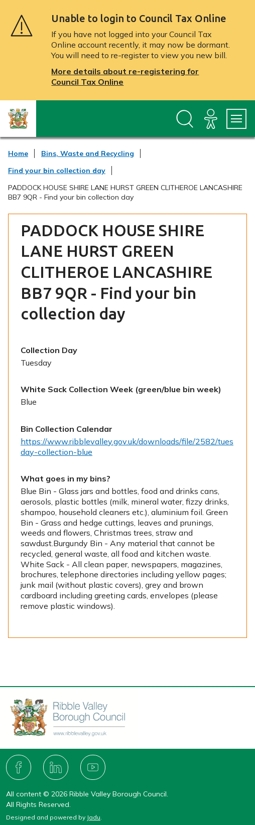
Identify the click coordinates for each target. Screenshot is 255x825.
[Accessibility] (210, 119)
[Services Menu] (236, 119)
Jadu (93, 817)
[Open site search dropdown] (184, 119)
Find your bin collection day (56, 170)
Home (18, 153)
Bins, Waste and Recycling (87, 153)
